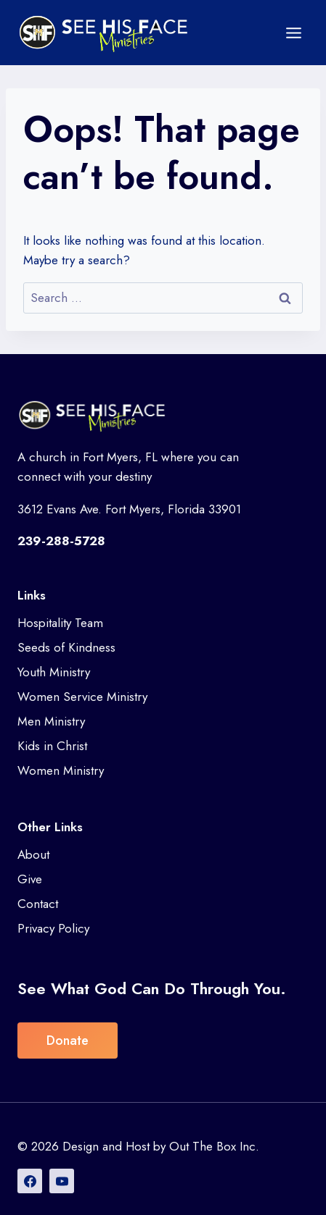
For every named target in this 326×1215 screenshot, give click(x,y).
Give (29, 879)
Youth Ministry (53, 672)
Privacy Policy (53, 928)
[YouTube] (61, 1181)
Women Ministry (60, 770)
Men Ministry (51, 721)
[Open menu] (293, 33)
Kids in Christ (52, 745)
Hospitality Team (60, 622)
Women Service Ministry (82, 696)
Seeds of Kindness (66, 647)
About (33, 854)
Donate (67, 1040)
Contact (37, 903)
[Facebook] (29, 1181)
